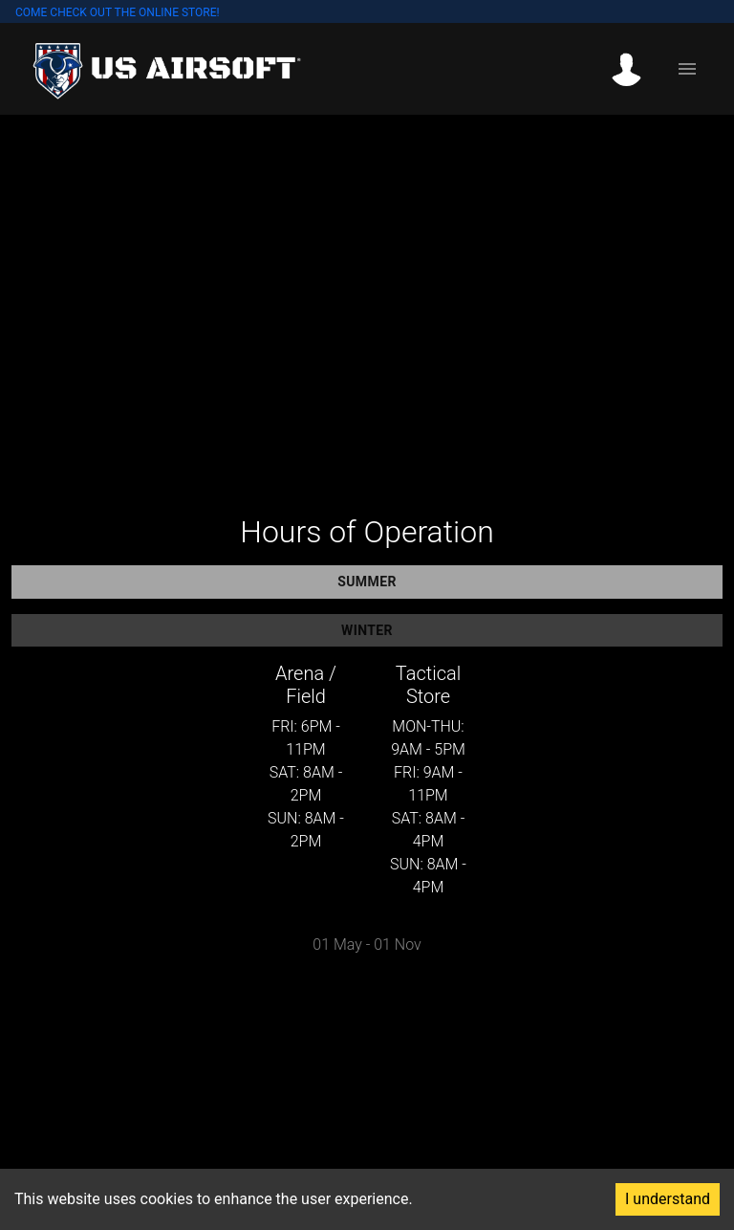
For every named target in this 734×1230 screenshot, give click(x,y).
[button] (632, 69)
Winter (367, 631)
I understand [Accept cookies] (667, 1199)
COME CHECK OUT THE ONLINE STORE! (117, 12)
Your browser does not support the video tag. (367, 301)
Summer (367, 582)
